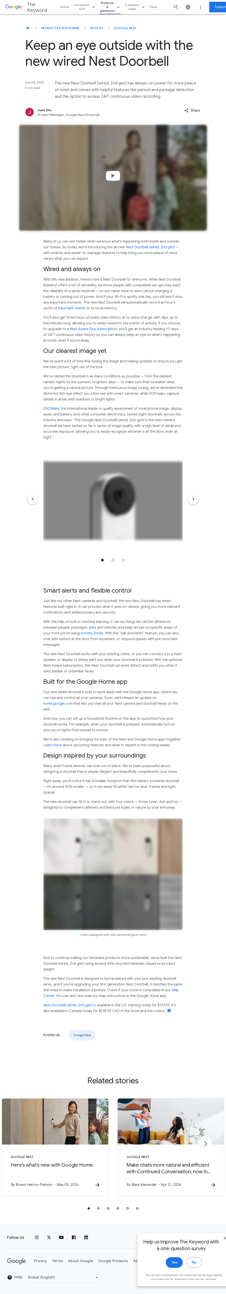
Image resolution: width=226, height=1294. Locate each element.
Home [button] (64, 7)
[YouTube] (61, 1237)
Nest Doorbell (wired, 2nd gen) (150, 247)
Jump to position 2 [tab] (113, 560)
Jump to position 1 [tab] (102, 560)
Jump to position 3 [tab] (123, 560)
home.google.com (58, 703)
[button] (192, 110)
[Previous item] (32, 499)
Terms (57, 1261)
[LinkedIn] (86, 1237)
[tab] (89, 1208)
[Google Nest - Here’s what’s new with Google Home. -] (55, 1147)
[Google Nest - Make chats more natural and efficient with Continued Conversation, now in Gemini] (171, 1147)
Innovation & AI (85, 7)
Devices (96, 28)
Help (14, 1277)
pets (92, 627)
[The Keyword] (28, 28)
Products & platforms (110, 7)
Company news (135, 7)
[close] (212, 1249)
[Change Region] (63, 1277)
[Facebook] (73, 1237)
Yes (161, 1273)
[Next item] (193, 499)
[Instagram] (36, 1237)
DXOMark (51, 408)
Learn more (52, 745)
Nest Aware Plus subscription (93, 329)
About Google (80, 1261)
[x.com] (49, 1237)
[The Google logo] (16, 1261)
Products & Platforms (60, 28)
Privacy (40, 1261)
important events (72, 308)
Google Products (113, 1261)
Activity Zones (92, 633)
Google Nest (125, 28)
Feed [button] (153, 7)
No (181, 1273)
